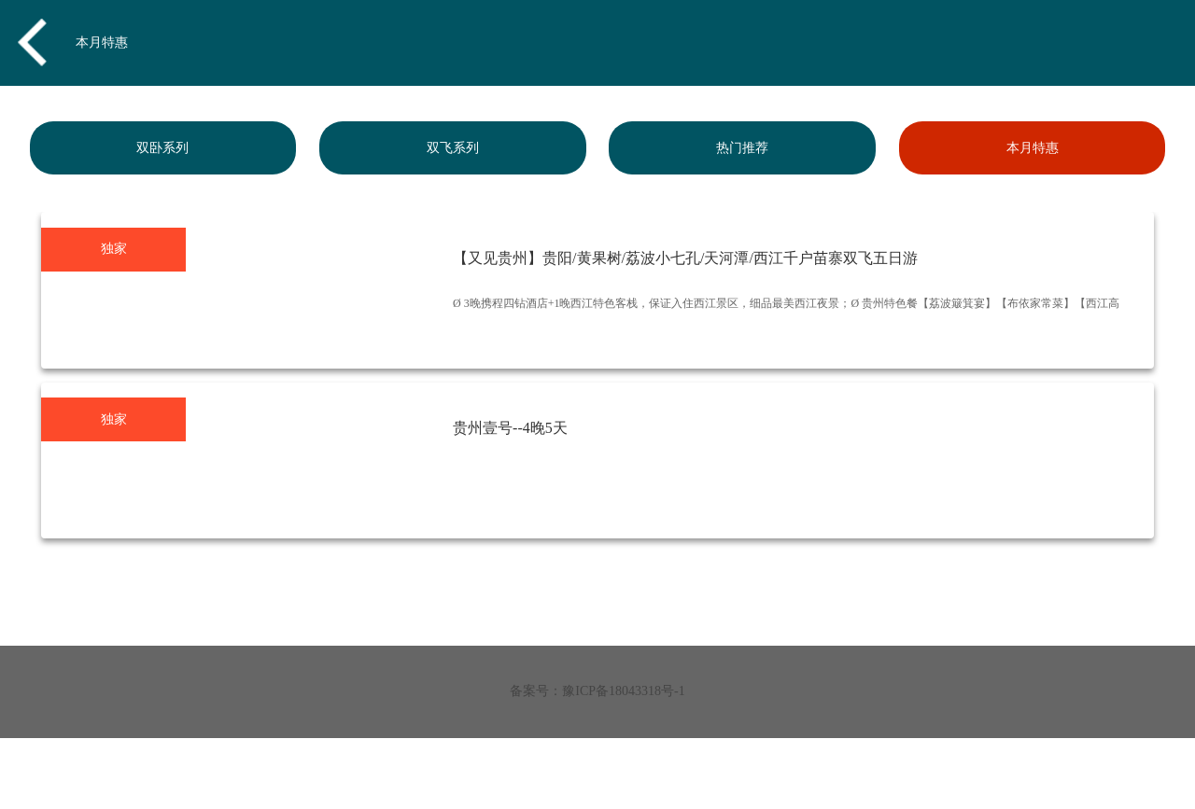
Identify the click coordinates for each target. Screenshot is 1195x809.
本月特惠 (102, 42)
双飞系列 (453, 148)
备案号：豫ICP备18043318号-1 (597, 691)
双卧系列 (162, 148)
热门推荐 (742, 148)
